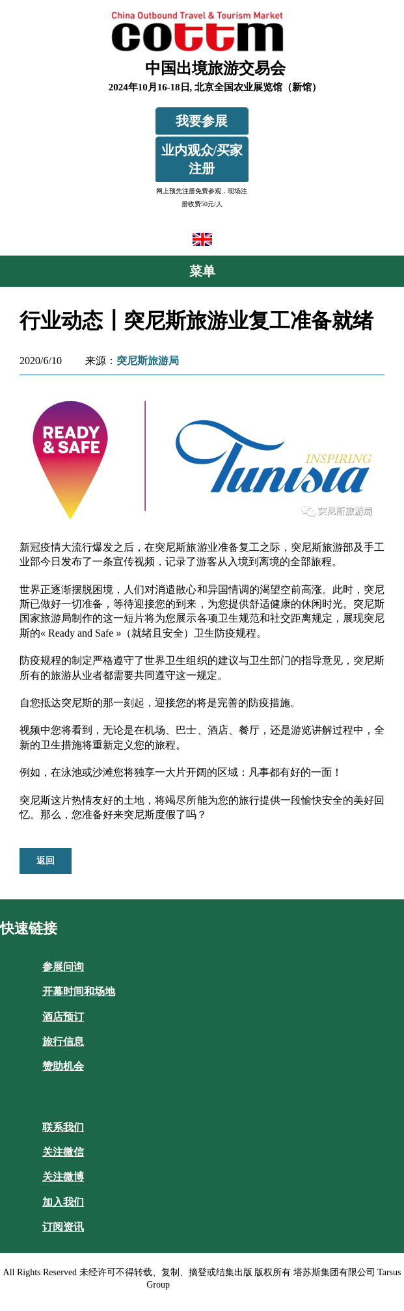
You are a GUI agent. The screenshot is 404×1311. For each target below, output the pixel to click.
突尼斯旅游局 (147, 360)
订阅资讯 (63, 1226)
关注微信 (63, 1152)
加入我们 (63, 1202)
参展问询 (63, 966)
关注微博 (63, 1176)
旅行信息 (63, 1041)
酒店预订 (63, 1016)
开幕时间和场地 (78, 991)
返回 (45, 861)
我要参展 (202, 121)
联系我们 (63, 1127)
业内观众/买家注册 (202, 159)
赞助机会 (63, 1066)
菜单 (202, 271)
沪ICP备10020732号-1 (214, 1285)
